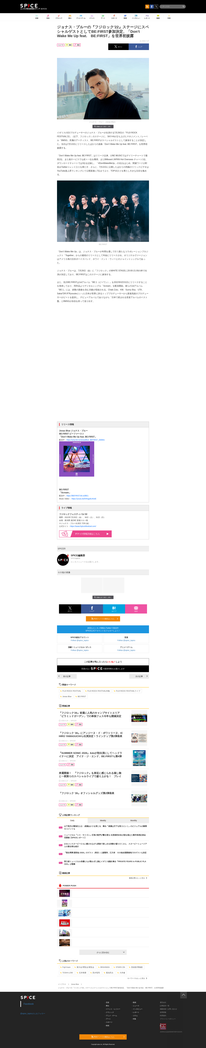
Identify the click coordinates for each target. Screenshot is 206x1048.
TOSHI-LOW (66, 973)
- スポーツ (108, 1022)
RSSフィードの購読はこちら (104, 619)
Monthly (133, 820)
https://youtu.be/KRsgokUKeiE (84, 499)
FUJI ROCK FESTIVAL (70, 691)
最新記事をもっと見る (138, 878)
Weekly (103, 820)
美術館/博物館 (136, 967)
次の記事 (141, 676)
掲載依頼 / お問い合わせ (168, 1009)
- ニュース (135, 1006)
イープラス (62, 984)
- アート (108, 1019)
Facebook (29, 1004)
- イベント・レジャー (112, 1009)
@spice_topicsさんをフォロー (32, 1013)
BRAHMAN (104, 967)
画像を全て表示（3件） (103, 126)
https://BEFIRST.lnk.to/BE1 (77, 496)
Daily (72, 820)
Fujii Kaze (65, 967)
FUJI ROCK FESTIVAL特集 (97, 691)
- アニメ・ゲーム (111, 1016)
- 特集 (134, 1019)
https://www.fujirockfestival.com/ (83, 526)
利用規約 (163, 1016)
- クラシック (109, 1012)
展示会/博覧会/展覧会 (84, 967)
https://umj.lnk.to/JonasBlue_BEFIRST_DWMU (85, 440)
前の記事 (64, 676)
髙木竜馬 (95, 973)
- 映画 (107, 1026)
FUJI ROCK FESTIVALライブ (127, 691)
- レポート (135, 1012)
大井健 (121, 973)
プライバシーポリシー (168, 1019)
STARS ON (119, 967)
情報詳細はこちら (92, 534)
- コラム (135, 1016)
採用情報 (163, 1012)
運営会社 (163, 1002)
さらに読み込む (111, 952)
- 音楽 (107, 1002)
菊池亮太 (108, 973)
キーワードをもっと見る (137, 978)
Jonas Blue (65, 696)
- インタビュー (137, 1009)
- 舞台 (107, 1006)
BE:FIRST (80, 696)
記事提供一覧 (164, 1006)
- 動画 (134, 1002)
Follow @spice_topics (80, 640)
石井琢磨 (81, 973)
